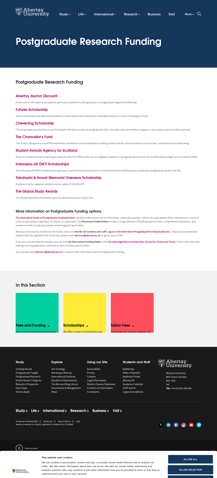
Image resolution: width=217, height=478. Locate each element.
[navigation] (189, 15)
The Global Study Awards (37, 191)
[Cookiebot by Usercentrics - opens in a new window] (20, 471)
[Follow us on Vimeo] (199, 425)
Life (81, 14)
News (54, 391)
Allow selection (190, 447)
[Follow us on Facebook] (176, 425)
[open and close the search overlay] (199, 14)
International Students (63, 376)
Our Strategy (58, 369)
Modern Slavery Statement (101, 384)
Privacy (91, 372)
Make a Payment (131, 372)
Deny (190, 457)
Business (154, 14)
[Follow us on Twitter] (160, 425)
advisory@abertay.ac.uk (87, 235)
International (104, 14)
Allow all (190, 436)
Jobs (78, 421)
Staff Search (129, 388)
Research (130, 14)
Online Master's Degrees (29, 380)
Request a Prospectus (27, 384)
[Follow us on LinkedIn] (168, 425)
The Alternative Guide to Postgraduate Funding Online (45, 217)
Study (63, 14)
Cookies (91, 376)
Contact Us (47, 421)
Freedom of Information (100, 388)
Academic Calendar (133, 384)
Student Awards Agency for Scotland (46, 150)
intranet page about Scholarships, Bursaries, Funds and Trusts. (142, 241)
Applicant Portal (131, 376)
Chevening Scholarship (35, 123)
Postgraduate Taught (27, 372)
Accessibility (93, 369)
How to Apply (23, 391)
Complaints (93, 391)
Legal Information (96, 380)
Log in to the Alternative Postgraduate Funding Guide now (138, 231)
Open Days (21, 388)
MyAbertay (128, 369)
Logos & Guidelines (133, 391)
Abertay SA (128, 380)
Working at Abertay (61, 372)
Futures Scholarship (32, 109)
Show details (166, 471)
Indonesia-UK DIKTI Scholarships (42, 163)
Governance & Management (66, 388)
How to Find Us (64, 421)
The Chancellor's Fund (34, 136)
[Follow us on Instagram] (183, 425)
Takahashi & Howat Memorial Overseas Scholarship (59, 177)
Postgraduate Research (28, 376)
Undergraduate (24, 369)
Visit (171, 14)
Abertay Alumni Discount (36, 95)
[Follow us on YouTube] (191, 425)
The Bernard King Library (64, 384)
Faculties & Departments (64, 380)
